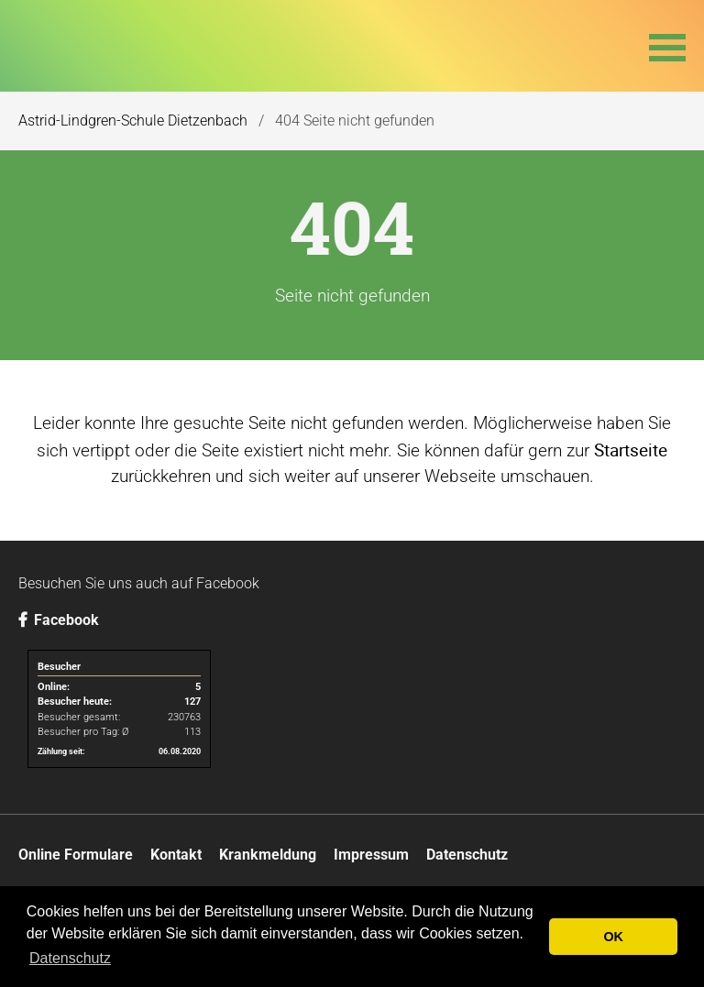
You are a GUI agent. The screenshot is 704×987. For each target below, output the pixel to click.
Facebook (58, 620)
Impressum (371, 854)
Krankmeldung (267, 854)
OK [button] (613, 936)
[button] (667, 45)
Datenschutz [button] (70, 958)
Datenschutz (467, 854)
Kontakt (176, 854)
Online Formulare (75, 854)
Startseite (630, 450)
